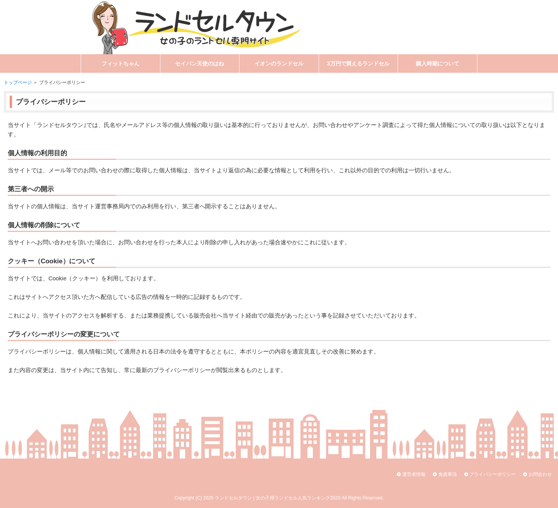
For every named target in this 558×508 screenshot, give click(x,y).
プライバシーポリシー (492, 474)
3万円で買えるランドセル (358, 63)
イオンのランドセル (279, 63)
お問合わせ (540, 474)
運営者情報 (413, 474)
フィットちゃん (121, 63)
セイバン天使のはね (199, 63)
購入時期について (437, 63)
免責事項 (447, 474)
